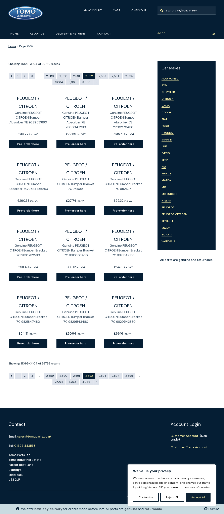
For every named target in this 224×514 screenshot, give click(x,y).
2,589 (50, 76)
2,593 (102, 76)
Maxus (166, 173)
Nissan (166, 200)
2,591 (76, 76)
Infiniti (167, 139)
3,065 (73, 82)
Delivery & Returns (71, 33)
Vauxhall (168, 241)
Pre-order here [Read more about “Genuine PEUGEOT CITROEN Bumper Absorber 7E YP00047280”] (76, 144)
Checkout (138, 10)
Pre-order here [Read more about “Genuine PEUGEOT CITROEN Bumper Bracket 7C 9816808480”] (76, 277)
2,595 (129, 76)
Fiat (164, 119)
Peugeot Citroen (174, 214)
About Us (37, 33)
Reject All (172, 497)
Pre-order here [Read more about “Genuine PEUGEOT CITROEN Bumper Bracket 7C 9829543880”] (123, 343)
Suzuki (166, 228)
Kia (164, 166)
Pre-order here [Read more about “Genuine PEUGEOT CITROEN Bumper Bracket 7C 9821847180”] (123, 277)
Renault (167, 221)
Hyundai (168, 132)
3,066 (86, 82)
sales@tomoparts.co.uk (34, 437)
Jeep (165, 160)
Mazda (166, 180)
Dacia (166, 105)
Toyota (167, 234)
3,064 (59, 82)
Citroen (168, 99)
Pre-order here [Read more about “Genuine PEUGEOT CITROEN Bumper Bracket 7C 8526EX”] (123, 210)
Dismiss (214, 509)
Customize (146, 497)
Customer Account (184, 436)
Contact (104, 33)
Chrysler (168, 92)
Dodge (167, 112)
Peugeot (168, 207)
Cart (116, 10)
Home (14, 33)
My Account (93, 10)
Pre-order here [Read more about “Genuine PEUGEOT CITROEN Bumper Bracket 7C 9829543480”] (76, 343)
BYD (164, 85)
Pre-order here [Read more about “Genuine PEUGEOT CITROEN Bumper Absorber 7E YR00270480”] (123, 144)
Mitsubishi (169, 194)
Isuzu (166, 146)
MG (164, 187)
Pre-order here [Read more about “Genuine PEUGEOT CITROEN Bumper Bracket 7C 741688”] (76, 210)
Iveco (166, 153)
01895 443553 (24, 446)
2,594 (116, 76)
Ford (165, 126)
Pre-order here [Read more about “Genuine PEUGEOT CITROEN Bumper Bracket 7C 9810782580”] (28, 277)
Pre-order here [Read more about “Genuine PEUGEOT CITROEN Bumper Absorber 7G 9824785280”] (28, 210)
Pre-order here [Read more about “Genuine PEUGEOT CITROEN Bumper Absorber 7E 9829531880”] (28, 144)
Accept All (198, 497)
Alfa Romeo (170, 78)
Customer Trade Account (189, 447)
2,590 (63, 76)
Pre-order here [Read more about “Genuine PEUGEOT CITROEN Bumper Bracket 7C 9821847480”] (28, 343)
